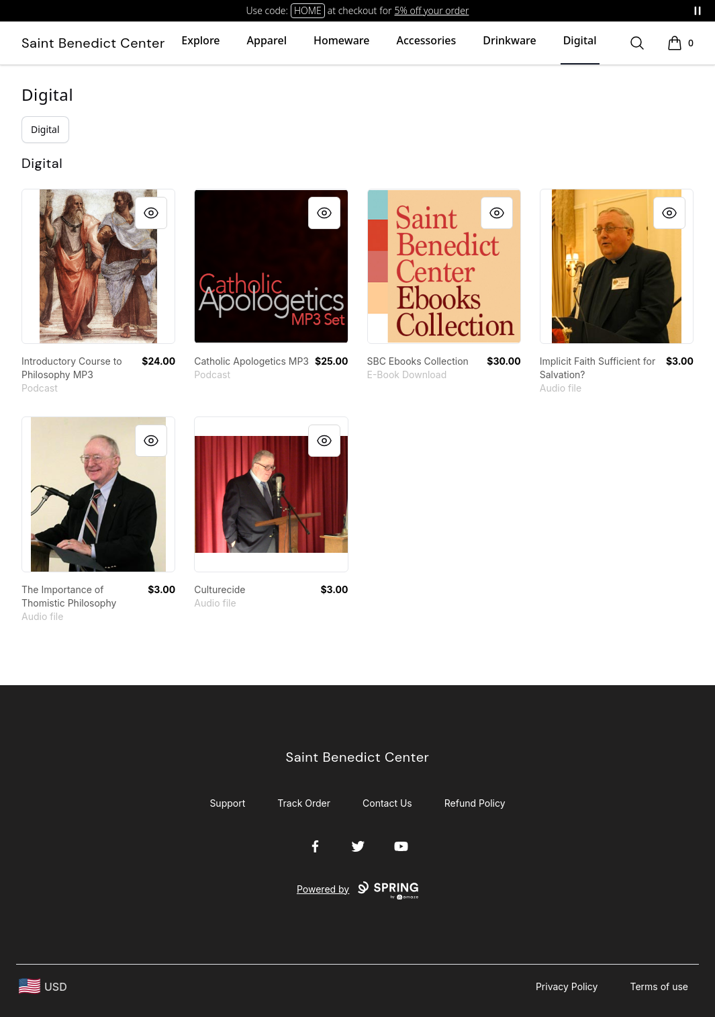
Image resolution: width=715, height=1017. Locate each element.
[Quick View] (151, 213)
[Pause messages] (697, 10)
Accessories (426, 40)
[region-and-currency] (43, 986)
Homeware (341, 40)
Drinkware (509, 40)
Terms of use (659, 986)
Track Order (303, 803)
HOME (308, 10)
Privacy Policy (567, 986)
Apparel (267, 40)
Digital (580, 40)
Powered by (357, 890)
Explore (200, 40)
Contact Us (387, 803)
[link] (98, 266)
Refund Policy (475, 803)
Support (227, 803)
